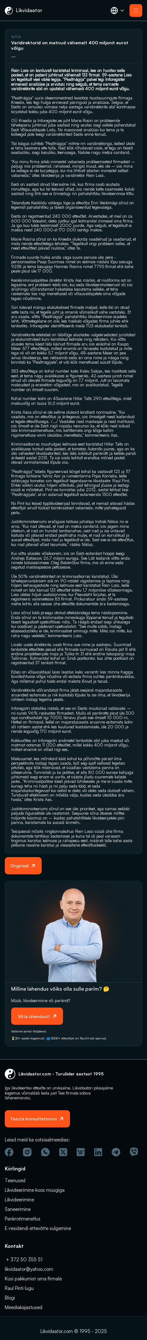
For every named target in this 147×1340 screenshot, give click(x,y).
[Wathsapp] (45, 1152)
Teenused (15, 1180)
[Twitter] (63, 1152)
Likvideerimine (19, 1200)
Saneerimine (18, 1209)
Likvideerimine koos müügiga (35, 1190)
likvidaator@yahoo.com (29, 1269)
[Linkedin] (98, 1152)
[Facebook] (9, 1152)
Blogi (10, 1298)
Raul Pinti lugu (19, 1288)
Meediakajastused (23, 1307)
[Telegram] (116, 1152)
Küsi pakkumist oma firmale (33, 1279)
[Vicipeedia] (81, 1152)
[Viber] (134, 1151)
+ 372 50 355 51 (23, 1259)
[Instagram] (27, 1152)
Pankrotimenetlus (22, 1219)
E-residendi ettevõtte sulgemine (38, 1228)
